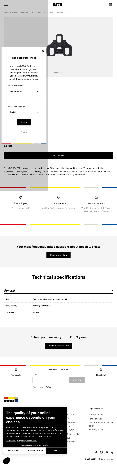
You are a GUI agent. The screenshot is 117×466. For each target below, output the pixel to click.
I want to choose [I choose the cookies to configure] (35, 450)
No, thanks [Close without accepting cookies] (13, 450)
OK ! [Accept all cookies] (56, 450)
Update (49, 259)
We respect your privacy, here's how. (21, 441)
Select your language (32, 243)
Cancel (67, 259)
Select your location (31, 223)
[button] (6, 460)
